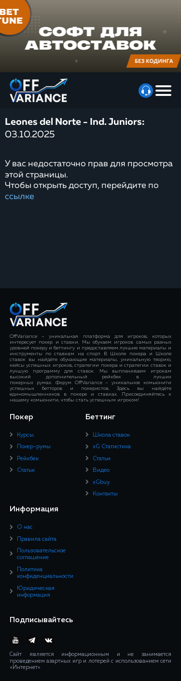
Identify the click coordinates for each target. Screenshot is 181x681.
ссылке (19, 196)
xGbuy (101, 482)
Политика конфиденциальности (45, 573)
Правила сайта (36, 539)
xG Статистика (112, 447)
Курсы (25, 435)
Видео (101, 470)
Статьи (26, 470)
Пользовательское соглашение (41, 554)
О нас (25, 527)
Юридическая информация (36, 592)
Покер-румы (34, 447)
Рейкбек (28, 459)
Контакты (105, 494)
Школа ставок (111, 435)
